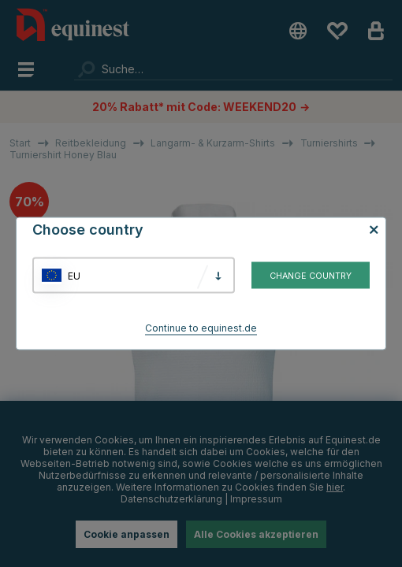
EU (74, 275)
